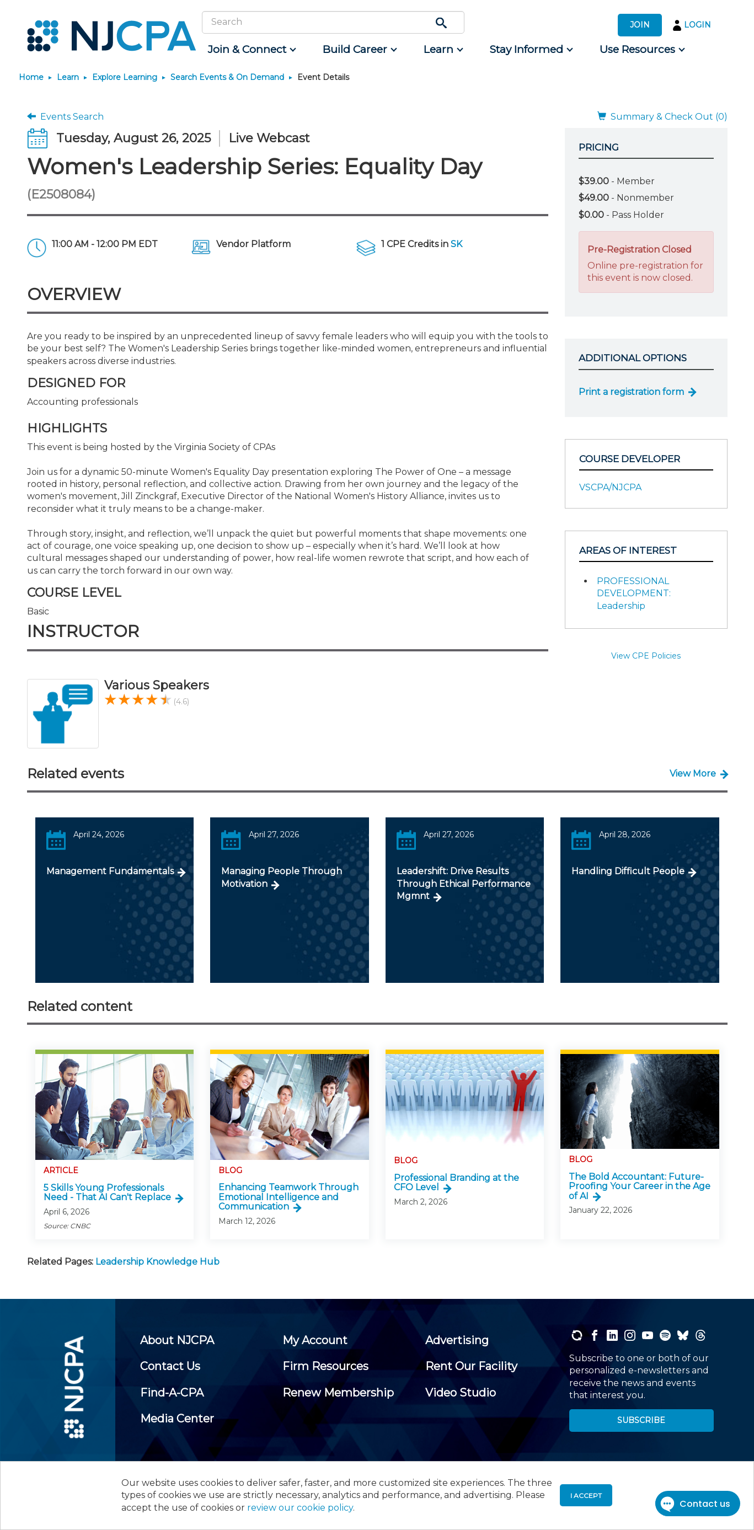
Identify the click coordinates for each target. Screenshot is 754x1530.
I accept (586, 1495)
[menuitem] (251, 50)
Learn (68, 77)
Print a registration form (631, 392)
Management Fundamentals (110, 871)
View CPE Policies (646, 656)
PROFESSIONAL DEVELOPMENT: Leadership (634, 593)
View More (693, 773)
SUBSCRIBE (641, 1420)
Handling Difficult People (628, 871)
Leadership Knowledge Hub (157, 1261)
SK (456, 244)
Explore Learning (124, 77)
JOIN (640, 25)
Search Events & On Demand (227, 77)
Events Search (65, 116)
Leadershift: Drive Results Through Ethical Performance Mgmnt (464, 883)
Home (31, 77)
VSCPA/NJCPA (610, 487)
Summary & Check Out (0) (662, 116)
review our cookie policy (300, 1507)
